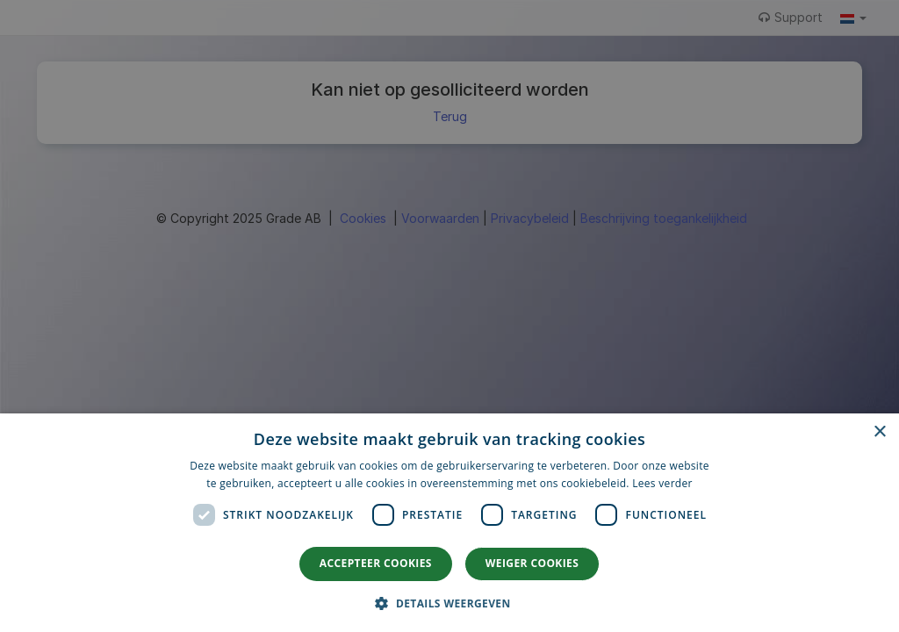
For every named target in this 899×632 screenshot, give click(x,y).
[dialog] (449, 522)
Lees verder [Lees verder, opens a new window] (662, 483)
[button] (449, 602)
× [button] (879, 432)
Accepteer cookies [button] (376, 563)
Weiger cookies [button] (532, 563)
